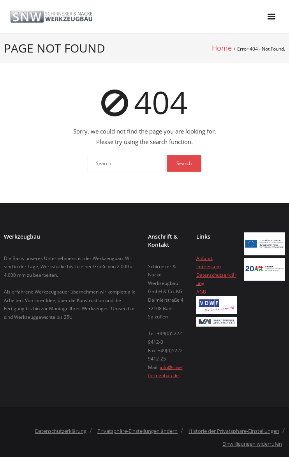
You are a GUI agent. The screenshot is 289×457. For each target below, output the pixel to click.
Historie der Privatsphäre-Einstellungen (234, 430)
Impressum (208, 266)
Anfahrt (204, 258)
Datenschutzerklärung (60, 430)
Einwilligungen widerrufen (252, 443)
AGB (201, 291)
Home (222, 48)
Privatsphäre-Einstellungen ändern (137, 430)
